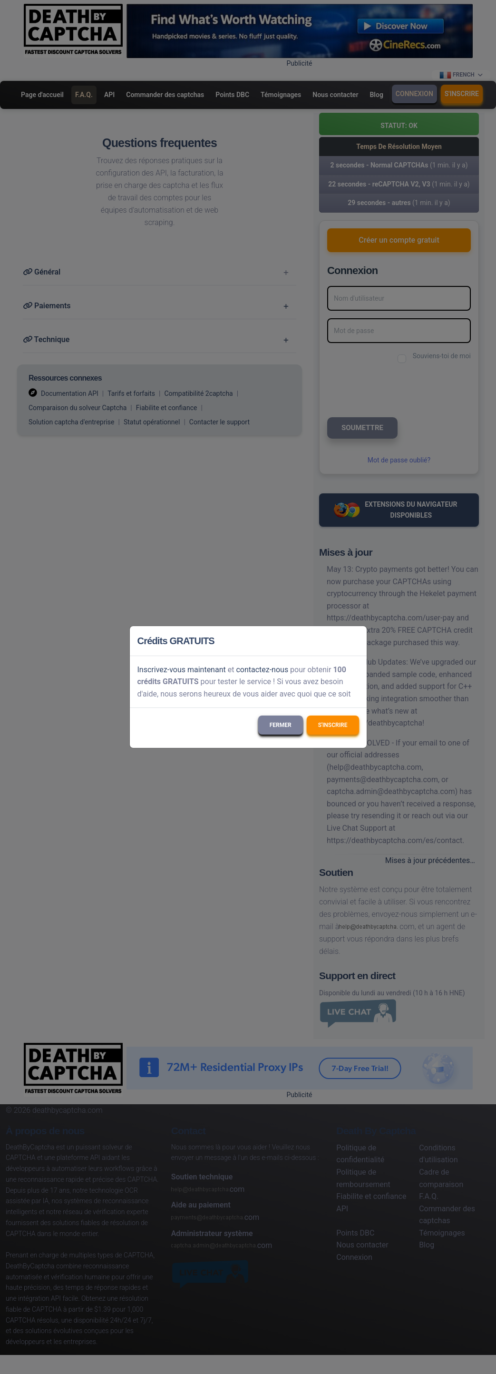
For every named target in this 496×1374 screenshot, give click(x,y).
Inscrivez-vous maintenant (181, 669)
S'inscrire (333, 725)
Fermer (281, 725)
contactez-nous (262, 669)
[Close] (355, 640)
